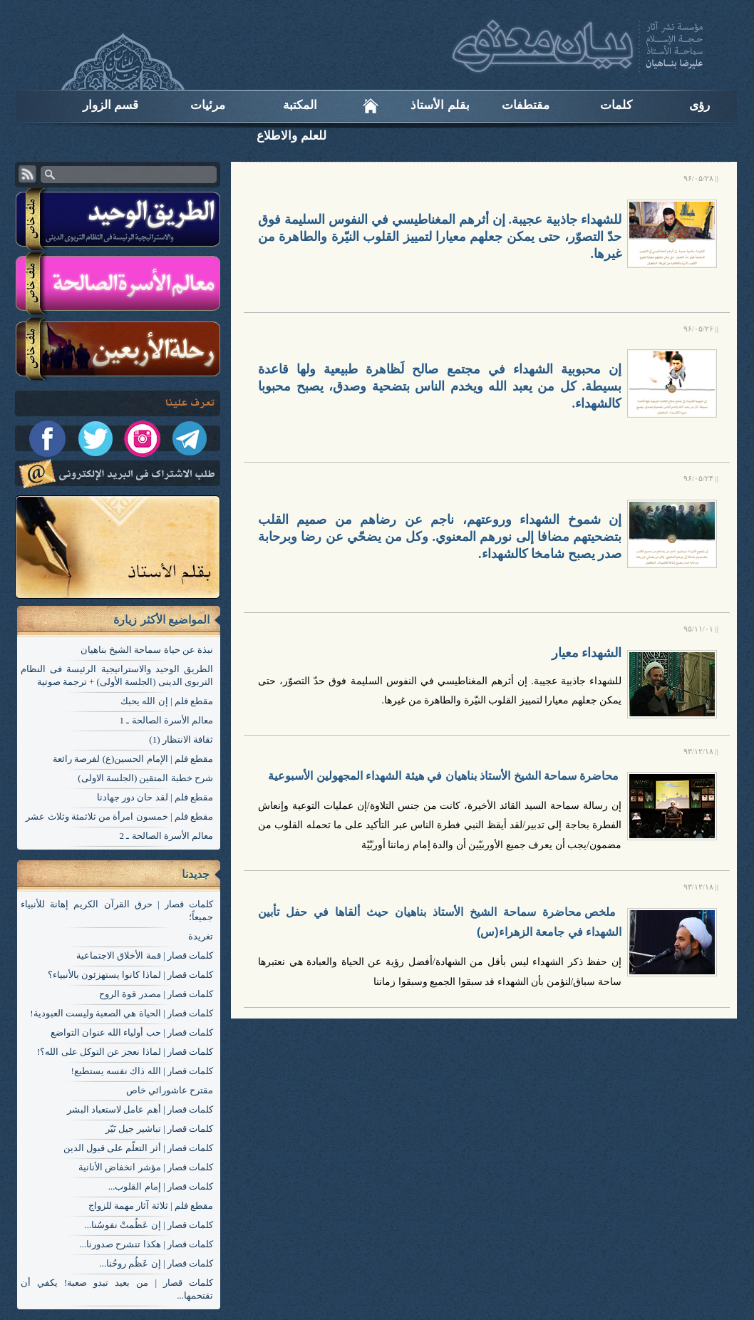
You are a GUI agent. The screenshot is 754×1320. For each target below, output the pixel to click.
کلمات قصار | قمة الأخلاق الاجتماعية (144, 955)
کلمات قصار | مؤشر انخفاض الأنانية (145, 1167)
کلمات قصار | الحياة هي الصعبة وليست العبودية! (121, 1013)
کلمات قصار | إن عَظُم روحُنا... (156, 1263)
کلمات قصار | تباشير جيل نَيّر (159, 1128)
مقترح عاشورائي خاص (170, 1090)
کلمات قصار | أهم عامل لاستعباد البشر (140, 1109)
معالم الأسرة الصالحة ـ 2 (167, 835)
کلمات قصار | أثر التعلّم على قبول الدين (138, 1148)
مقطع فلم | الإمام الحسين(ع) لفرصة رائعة (133, 758)
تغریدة (200, 936)
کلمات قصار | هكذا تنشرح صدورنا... (146, 1244)
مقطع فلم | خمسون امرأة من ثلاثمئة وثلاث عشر (119, 816)
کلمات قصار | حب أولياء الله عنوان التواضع (132, 1032)
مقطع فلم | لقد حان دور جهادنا (155, 797)
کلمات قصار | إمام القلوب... (160, 1186)
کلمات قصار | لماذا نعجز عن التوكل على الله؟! (125, 1051)
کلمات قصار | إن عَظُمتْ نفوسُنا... (148, 1225)
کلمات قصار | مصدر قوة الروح (156, 994)
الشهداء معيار (587, 653)
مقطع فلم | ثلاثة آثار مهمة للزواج (150, 1205)
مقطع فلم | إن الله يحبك (166, 701)
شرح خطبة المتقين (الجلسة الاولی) (145, 778)
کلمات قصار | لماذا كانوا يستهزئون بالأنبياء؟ (130, 974)
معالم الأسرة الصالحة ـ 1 (167, 720)
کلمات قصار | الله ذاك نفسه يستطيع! (142, 1071)
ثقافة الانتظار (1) (181, 739)
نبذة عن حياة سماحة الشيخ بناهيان (147, 649)
